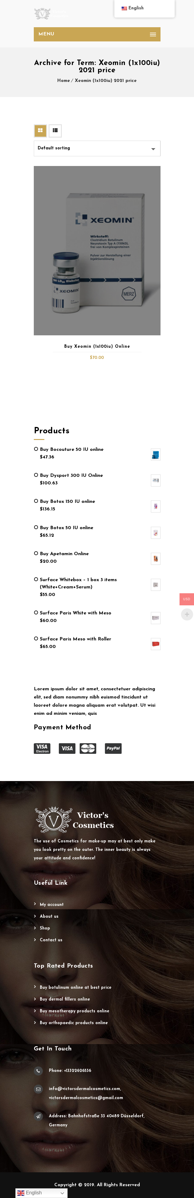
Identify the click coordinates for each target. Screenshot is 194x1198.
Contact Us (51, 940)
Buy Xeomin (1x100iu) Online (97, 346)
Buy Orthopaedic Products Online (74, 1023)
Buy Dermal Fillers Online (65, 999)
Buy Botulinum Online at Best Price (75, 987)
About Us (49, 916)
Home (63, 81)
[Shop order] (97, 148)
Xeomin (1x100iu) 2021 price (106, 81)
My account (52, 905)
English (29, 1193)
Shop (45, 928)
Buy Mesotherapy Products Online (74, 1011)
